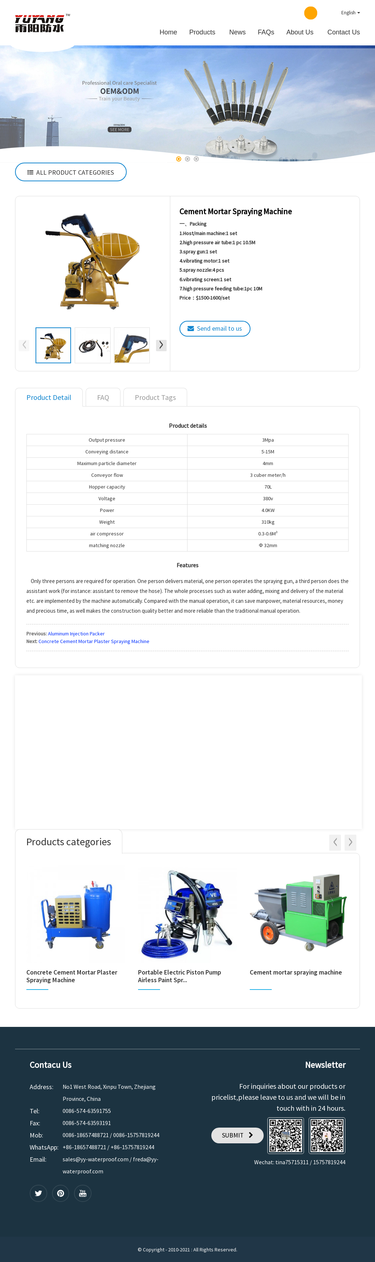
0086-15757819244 (136, 1133)
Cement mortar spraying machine (297, 972)
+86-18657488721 (84, 1146)
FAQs (266, 31)
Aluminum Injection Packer (76, 632)
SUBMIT (231, 1134)
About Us (299, 31)
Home (168, 31)
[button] (178, 158)
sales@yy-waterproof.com (96, 1158)
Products (202, 31)
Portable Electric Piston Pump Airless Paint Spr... (180, 975)
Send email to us (220, 327)
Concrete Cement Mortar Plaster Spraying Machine (93, 640)
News (237, 31)
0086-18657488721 (86, 1133)
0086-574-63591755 (87, 1109)
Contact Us (343, 31)
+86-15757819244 (132, 1146)
